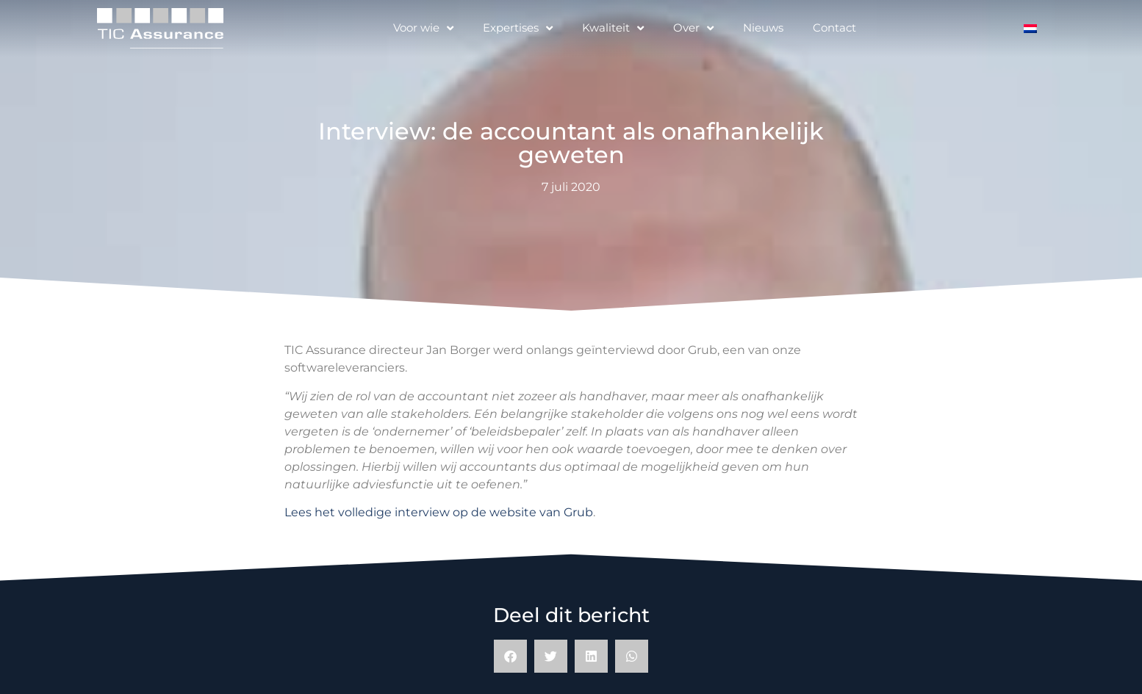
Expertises (518, 28)
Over (693, 28)
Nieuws (763, 28)
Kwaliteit (613, 28)
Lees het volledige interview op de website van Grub (438, 512)
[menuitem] (1030, 28)
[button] (510, 656)
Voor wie (423, 28)
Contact (834, 28)
